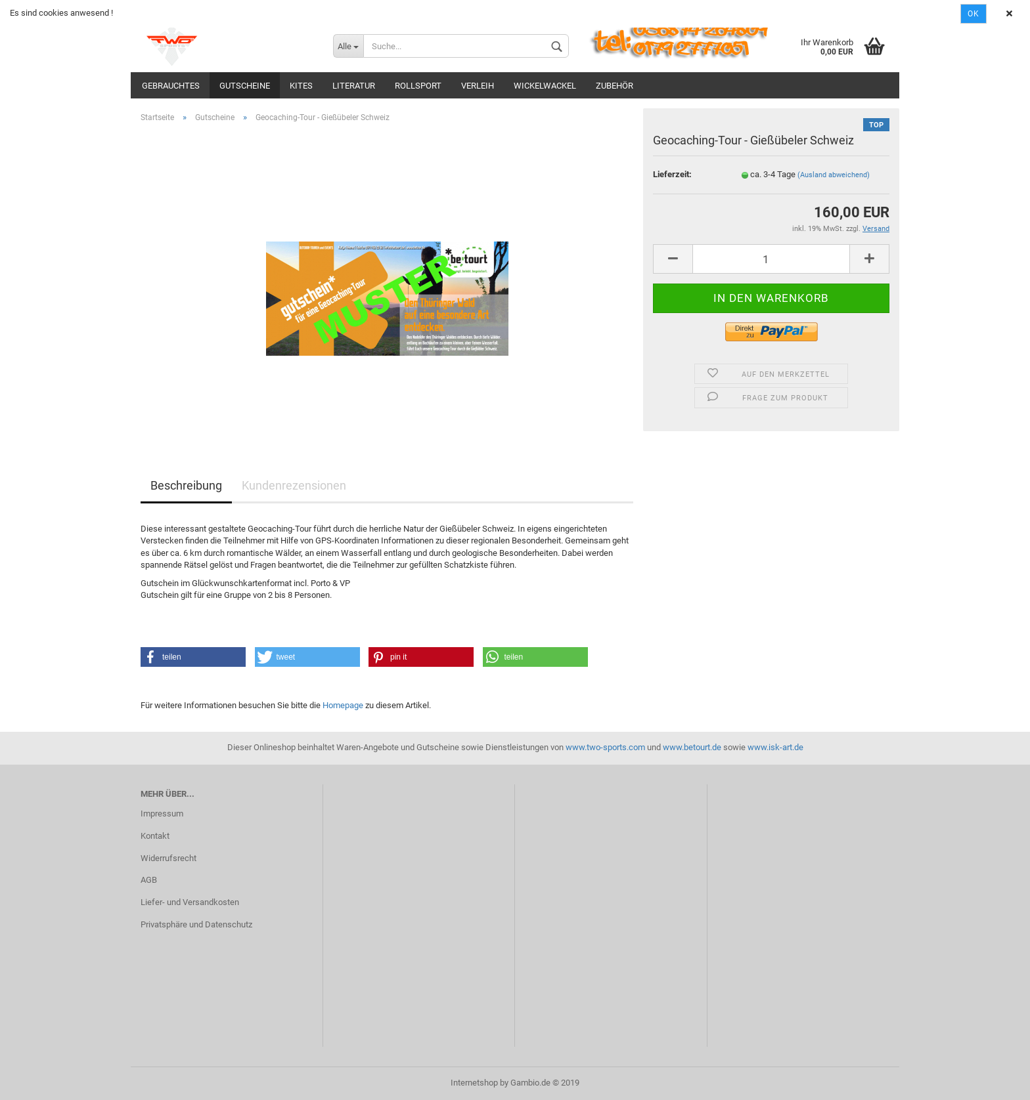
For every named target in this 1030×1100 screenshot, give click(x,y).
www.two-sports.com (605, 747)
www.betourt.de (692, 747)
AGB (149, 880)
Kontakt (155, 836)
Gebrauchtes (171, 86)
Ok (973, 13)
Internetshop (474, 1083)
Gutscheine (244, 86)
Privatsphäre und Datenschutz (196, 924)
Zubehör (614, 86)
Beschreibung (186, 485)
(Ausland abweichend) (833, 175)
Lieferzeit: (672, 174)
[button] (193, 657)
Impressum (162, 813)
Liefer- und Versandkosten (190, 902)
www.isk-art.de (775, 747)
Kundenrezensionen (294, 485)
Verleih (477, 86)
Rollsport (418, 86)
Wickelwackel (545, 86)
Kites (301, 86)
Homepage (343, 705)
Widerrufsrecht (168, 858)
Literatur (353, 86)
